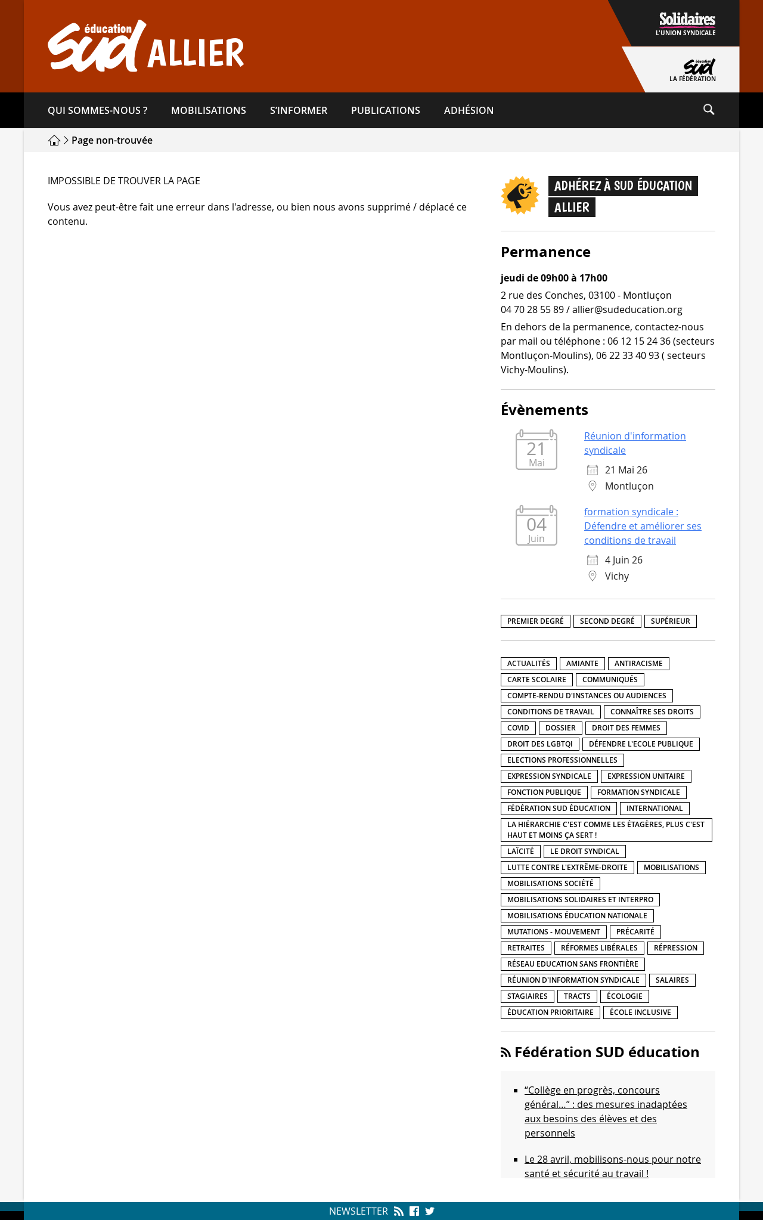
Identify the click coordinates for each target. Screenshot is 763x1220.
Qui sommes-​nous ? (97, 110)
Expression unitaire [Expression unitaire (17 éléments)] (646, 776)
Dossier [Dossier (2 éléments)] (560, 728)
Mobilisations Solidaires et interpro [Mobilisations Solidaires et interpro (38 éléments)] (580, 899)
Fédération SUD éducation (607, 1052)
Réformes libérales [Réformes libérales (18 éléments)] (599, 948)
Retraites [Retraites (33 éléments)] (526, 948)
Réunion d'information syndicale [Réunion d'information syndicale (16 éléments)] (573, 980)
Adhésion (469, 110)
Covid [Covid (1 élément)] (518, 728)
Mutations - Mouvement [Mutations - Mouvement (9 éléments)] (553, 932)
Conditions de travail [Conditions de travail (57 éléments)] (550, 712)
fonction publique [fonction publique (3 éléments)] (544, 792)
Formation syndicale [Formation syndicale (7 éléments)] (638, 792)
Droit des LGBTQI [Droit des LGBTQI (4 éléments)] (540, 744)
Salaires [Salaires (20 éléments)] (672, 980)
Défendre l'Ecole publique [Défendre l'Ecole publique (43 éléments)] (641, 744)
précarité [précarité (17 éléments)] (635, 932)
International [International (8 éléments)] (654, 808)
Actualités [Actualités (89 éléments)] (528, 663)
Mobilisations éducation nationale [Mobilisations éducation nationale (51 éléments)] (577, 916)
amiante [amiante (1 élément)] (582, 663)
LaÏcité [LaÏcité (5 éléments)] (520, 851)
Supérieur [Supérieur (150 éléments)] (670, 621)
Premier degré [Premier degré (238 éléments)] (535, 621)
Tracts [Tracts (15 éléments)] (577, 996)
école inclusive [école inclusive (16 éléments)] (640, 1012)
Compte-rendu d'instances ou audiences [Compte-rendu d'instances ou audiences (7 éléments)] (586, 695)
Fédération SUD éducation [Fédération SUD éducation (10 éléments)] (558, 808)
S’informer (298, 110)
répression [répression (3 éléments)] (675, 948)
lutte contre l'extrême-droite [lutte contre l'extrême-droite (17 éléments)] (567, 867)
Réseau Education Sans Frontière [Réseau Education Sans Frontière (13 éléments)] (572, 964)
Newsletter (358, 1211)
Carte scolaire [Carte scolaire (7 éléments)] (536, 679)
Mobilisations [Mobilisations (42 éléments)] (671, 867)
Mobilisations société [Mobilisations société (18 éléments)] (550, 883)
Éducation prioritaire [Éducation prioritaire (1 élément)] (550, 1012)
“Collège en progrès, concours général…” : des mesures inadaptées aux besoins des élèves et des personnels (606, 1111)
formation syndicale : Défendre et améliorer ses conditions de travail (643, 526)
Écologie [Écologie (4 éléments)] (625, 996)
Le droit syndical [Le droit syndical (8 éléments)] (584, 851)
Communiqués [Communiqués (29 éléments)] (610, 679)
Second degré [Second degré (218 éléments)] (607, 621)
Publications (385, 110)
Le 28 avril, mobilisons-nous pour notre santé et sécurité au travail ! (613, 1166)
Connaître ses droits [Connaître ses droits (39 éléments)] (652, 712)
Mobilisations (208, 110)
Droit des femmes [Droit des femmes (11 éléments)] (626, 728)
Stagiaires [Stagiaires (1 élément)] (527, 996)
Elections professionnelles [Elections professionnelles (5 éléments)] (562, 760)
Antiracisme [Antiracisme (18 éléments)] (639, 663)
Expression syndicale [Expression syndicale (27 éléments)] (549, 776)
